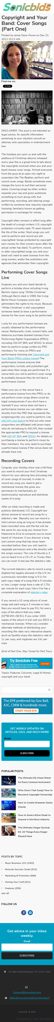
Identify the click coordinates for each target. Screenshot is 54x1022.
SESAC (32, 436)
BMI (19, 436)
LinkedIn (19, 81)
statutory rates (39, 592)
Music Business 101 (19, 863)
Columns (26, 672)
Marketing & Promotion (20, 875)
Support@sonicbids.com (27, 992)
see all (5, 893)
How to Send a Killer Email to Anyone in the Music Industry (34, 817)
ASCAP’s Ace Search (13, 421)
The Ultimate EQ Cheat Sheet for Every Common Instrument (34, 780)
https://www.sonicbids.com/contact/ (30, 998)
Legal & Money (41, 672)
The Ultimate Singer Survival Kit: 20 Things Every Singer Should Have (34, 832)
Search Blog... (49, 690)
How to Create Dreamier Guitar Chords (35, 805)
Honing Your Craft (18, 882)
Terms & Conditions (43, 1019)
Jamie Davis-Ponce (25, 35)
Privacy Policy (23, 1019)
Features (15, 672)
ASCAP (11, 436)
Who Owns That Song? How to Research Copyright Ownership (35, 792)
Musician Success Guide (21, 869)
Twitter (23, 81)
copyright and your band (15, 676)
